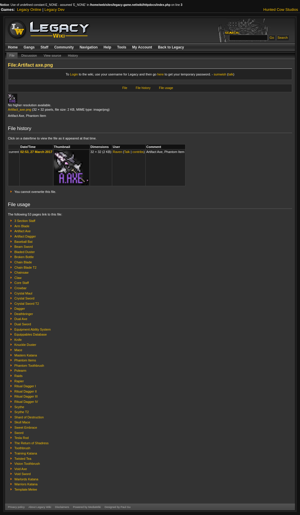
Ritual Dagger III (26, 396)
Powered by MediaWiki (87, 507)
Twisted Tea (22, 458)
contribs (138, 152)
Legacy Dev (55, 9)
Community (64, 47)
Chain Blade (23, 262)
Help (107, 47)
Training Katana (25, 453)
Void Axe (20, 469)
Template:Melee (25, 489)
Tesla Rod (21, 438)
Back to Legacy (171, 47)
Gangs (29, 47)
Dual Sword (22, 324)
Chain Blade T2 (25, 267)
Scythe (19, 407)
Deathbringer (23, 314)
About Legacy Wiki (39, 507)
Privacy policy (16, 507)
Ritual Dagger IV (26, 401)
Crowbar (20, 288)
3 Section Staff (24, 221)
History (73, 55)
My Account (142, 47)
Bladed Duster (24, 252)
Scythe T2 (21, 412)
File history (143, 88)
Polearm (20, 370)
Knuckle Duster (25, 344)
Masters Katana (25, 355)
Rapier (19, 381)
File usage (166, 88)
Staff (44, 47)
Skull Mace (22, 422)
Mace (18, 350)
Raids (18, 376)
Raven (117, 152)
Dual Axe (20, 319)
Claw (17, 278)
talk (230, 74)
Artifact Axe (22, 231)
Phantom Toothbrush (29, 365)
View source (52, 55)
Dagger (19, 308)
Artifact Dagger (25, 236)
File (12, 55)
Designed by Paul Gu (117, 507)
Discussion (29, 55)
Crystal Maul (23, 293)
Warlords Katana (26, 479)
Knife (18, 339)
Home (13, 47)
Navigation (89, 47)
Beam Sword (23, 246)
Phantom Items (25, 360)
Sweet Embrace (25, 427)
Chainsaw (21, 272)
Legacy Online (29, 9)
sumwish (220, 74)
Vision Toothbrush (27, 463)
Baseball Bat (23, 241)
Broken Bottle (24, 257)
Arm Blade (21, 226)
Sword (18, 433)
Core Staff (21, 283)
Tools (121, 47)
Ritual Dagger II (25, 391)
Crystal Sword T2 (26, 303)
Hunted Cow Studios (280, 9)
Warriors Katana (26, 484)
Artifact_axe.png (19, 109)
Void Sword (22, 474)
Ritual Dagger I (25, 386)
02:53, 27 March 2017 (36, 152)
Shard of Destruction (29, 417)
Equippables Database (30, 334)
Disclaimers (62, 507)
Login (74, 74)
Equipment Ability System (32, 329)
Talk (127, 152)
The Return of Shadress (31, 443)
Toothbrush (22, 448)
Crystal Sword (24, 298)
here (160, 74)
